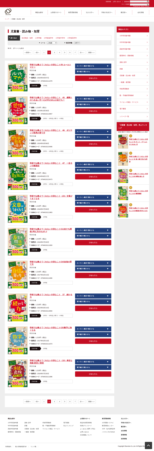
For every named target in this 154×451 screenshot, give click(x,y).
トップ (7, 19)
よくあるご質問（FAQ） (88, 429)
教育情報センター (108, 426)
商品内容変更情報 (86, 423)
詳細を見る (93, 78)
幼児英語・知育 (27, 38)
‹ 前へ (37, 52)
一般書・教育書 (125, 82)
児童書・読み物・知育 (127, 75)
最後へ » (91, 52)
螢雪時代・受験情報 (127, 55)
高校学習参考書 (125, 49)
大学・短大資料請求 (108, 429)
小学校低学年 (48, 38)
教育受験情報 (106, 418)
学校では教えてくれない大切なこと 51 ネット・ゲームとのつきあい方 (138, 141)
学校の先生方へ (126, 423)
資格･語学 (123, 62)
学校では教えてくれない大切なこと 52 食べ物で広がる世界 (138, 159)
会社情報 (124, 431)
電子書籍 (123, 109)
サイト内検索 (125, 4)
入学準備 (38, 38)
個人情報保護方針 (21, 446)
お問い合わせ (117, 1)
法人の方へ (124, 418)
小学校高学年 (72, 38)
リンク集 (33, 446)
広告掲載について (86, 435)
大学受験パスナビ (108, 423)
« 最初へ (28, 52)
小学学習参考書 (125, 36)
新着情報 (108, 1)
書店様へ (124, 426)
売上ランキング (68, 426)
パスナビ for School (108, 432)
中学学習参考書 (125, 42)
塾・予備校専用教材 (127, 95)
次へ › (82, 52)
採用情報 (124, 439)
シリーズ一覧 (124, 116)
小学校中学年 (60, 38)
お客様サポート (85, 418)
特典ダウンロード (86, 426)
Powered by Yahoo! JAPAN (141, 6)
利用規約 (8, 446)
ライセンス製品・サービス (129, 102)
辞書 (121, 69)
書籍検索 (127, 1)
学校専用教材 (124, 89)
